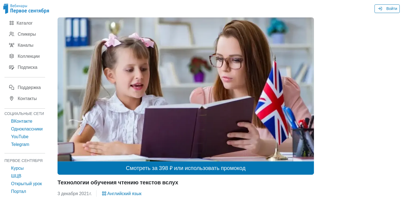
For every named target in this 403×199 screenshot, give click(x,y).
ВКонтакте (21, 121)
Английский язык (121, 193)
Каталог (21, 23)
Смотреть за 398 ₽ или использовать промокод (186, 168)
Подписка (23, 67)
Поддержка (25, 87)
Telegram (20, 144)
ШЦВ (16, 176)
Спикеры (22, 34)
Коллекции (24, 56)
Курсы (17, 168)
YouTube (19, 136)
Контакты (23, 98)
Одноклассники (27, 129)
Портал (18, 191)
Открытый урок (26, 183)
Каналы (21, 45)
